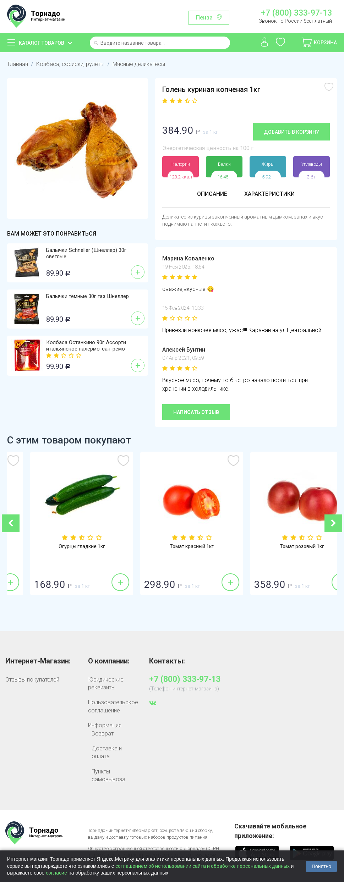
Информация (104, 725)
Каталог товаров (41, 43)
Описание (212, 194)
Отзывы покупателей (32, 679)
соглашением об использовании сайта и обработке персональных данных (202, 866)
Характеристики (269, 194)
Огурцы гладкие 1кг (172, 546)
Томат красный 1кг (282, 546)
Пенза (204, 17)
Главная (18, 64)
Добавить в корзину (291, 132)
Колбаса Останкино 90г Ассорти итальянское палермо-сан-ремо (86, 345)
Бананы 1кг (62, 546)
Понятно (321, 866)
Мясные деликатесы (139, 64)
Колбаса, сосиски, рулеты (70, 64)
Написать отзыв (196, 412)
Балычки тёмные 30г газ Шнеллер (87, 296)
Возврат (103, 733)
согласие (56, 873)
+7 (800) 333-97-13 (296, 13)
